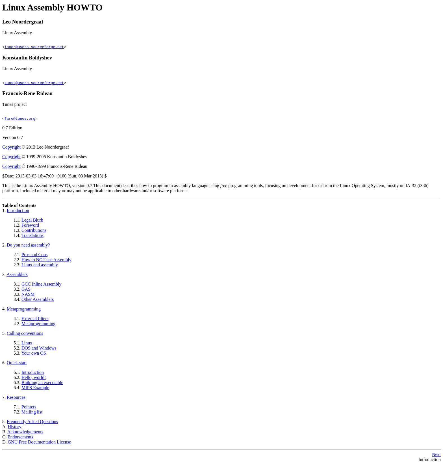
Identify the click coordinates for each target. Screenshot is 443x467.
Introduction (18, 213)
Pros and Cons (34, 257)
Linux (26, 345)
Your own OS (33, 355)
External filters (35, 321)
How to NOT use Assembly (46, 262)
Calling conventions (25, 335)
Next (436, 457)
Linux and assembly (39, 267)
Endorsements (20, 439)
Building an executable (42, 385)
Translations (32, 237)
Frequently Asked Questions (32, 424)
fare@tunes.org (20, 120)
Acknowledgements (25, 434)
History (14, 429)
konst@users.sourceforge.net (34, 84)
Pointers (28, 409)
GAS (26, 291)
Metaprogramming (24, 311)
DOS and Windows (39, 350)
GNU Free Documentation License (39, 444)
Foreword (30, 227)
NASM (27, 296)
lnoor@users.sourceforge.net (34, 47)
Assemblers (17, 277)
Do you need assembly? (28, 247)
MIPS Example (35, 390)
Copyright (11, 149)
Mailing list (31, 414)
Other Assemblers (37, 301)
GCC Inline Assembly (41, 286)
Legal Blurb (32, 222)
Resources (16, 399)
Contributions (33, 232)
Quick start (17, 365)
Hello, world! (33, 380)
